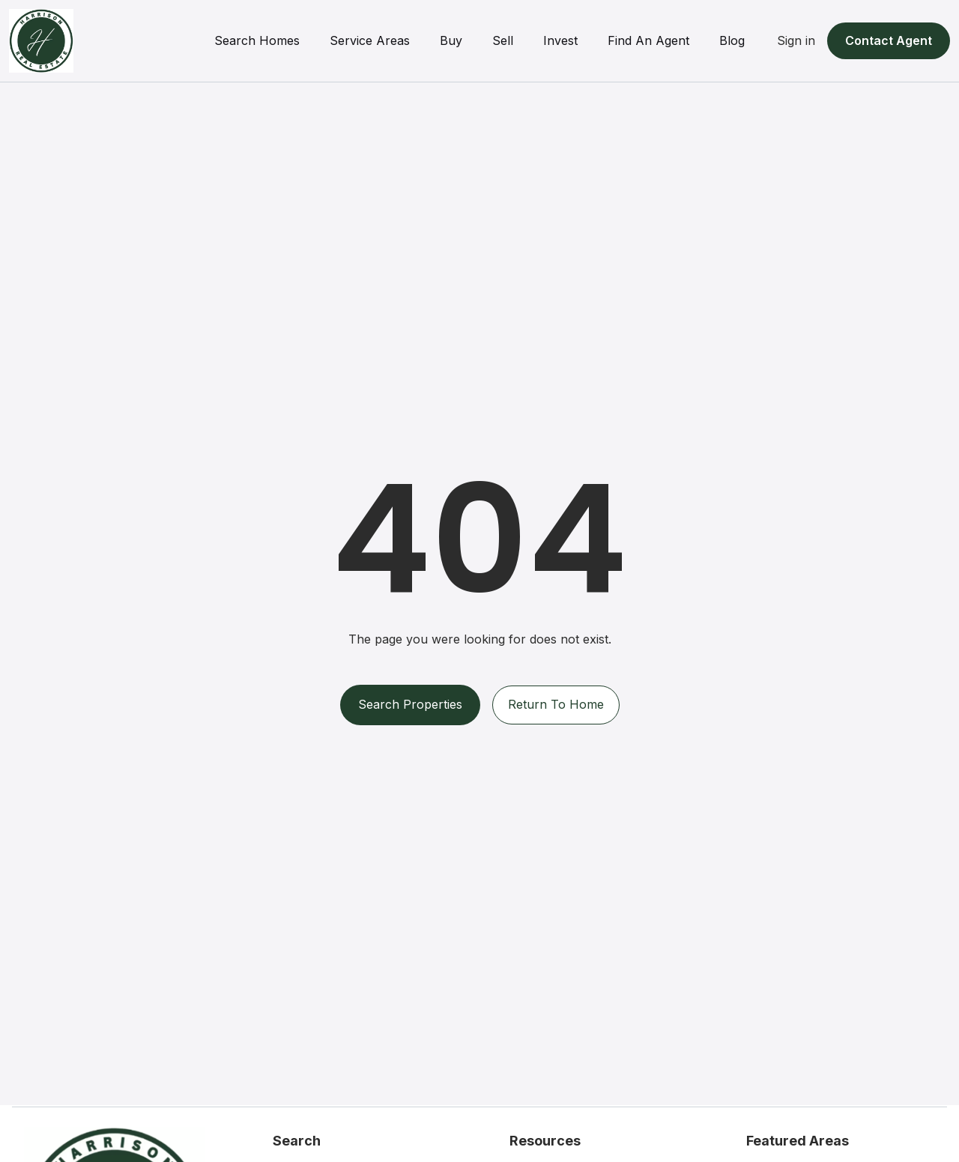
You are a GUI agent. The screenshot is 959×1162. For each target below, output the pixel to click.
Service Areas (370, 40)
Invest (560, 40)
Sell (502, 40)
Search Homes (257, 40)
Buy (451, 40)
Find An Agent (648, 40)
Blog (732, 40)
